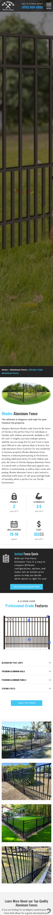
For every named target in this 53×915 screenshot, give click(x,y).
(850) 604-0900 (32, 7)
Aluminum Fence (18, 370)
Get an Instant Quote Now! (26, 587)
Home (5, 370)
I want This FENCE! (26, 703)
